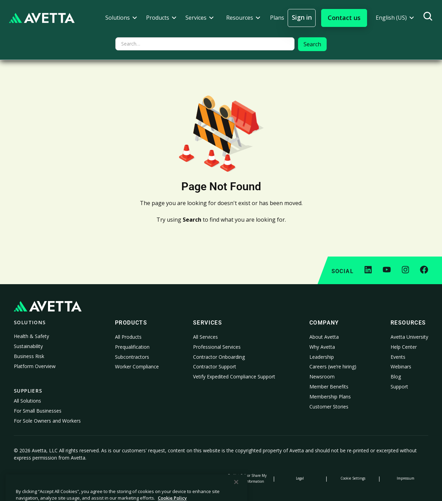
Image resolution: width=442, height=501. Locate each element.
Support (399, 386)
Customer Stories (328, 406)
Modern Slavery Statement (194, 478)
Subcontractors (132, 357)
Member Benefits (328, 386)
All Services (205, 337)
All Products (128, 337)
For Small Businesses (37, 410)
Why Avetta (322, 347)
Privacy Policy (36, 478)
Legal (300, 478)
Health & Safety (31, 336)
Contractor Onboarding (219, 357)
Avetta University (409, 337)
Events (398, 357)
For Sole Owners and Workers (47, 420)
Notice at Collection (141, 478)
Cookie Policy (89, 478)
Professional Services (217, 347)
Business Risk (29, 356)
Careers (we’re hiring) (332, 366)
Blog (396, 376)
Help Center (404, 347)
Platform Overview (35, 366)
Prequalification (132, 347)
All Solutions (27, 400)
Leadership (321, 357)
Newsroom (322, 376)
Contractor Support (214, 366)
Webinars (401, 366)
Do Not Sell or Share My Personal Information (247, 478)
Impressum (405, 478)
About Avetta (324, 337)
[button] (121, 18)
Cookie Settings (352, 478)
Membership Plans (330, 396)
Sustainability (28, 346)
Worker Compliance (137, 366)
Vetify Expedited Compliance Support (234, 376)
